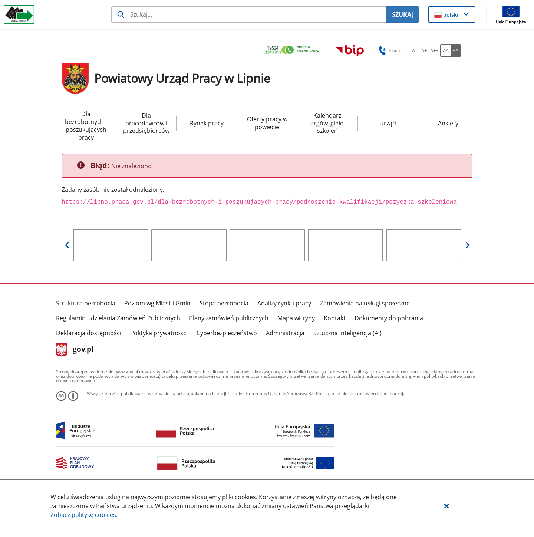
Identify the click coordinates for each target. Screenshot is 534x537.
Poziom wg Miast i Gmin (157, 303)
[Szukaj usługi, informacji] (248, 14)
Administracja (285, 333)
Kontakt (335, 318)
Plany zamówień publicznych (228, 318)
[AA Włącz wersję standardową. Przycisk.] (445, 50)
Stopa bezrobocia (224, 303)
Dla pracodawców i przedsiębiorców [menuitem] (146, 123)
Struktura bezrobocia (85, 303)
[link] (293, 50)
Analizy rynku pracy (284, 303)
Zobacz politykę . (84, 515)
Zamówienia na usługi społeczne (365, 303)
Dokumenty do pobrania (389, 318)
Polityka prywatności (159, 333)
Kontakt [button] (389, 50)
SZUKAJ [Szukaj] (403, 14)
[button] (446, 506)
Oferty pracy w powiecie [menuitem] (267, 123)
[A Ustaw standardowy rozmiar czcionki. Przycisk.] (413, 50)
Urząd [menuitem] (387, 123)
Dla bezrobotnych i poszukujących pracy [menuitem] (86, 123)
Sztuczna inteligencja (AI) (347, 333)
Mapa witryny (296, 318)
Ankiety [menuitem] (448, 123)
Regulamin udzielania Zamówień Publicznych (118, 318)
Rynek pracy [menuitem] (207, 123)
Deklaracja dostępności (88, 333)
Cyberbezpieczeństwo (227, 333)
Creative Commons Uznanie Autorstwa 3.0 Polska (278, 393)
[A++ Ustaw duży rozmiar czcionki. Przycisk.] (434, 50)
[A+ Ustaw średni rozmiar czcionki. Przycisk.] (423, 50)
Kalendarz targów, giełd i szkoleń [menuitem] (327, 123)
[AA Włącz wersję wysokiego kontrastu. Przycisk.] (456, 50)
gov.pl (74, 350)
